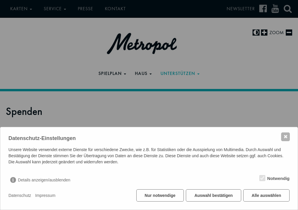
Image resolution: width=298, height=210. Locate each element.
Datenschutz (19, 195)
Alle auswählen (266, 195)
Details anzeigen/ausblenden (44, 180)
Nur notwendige (160, 195)
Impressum (45, 195)
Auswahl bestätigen (213, 195)
